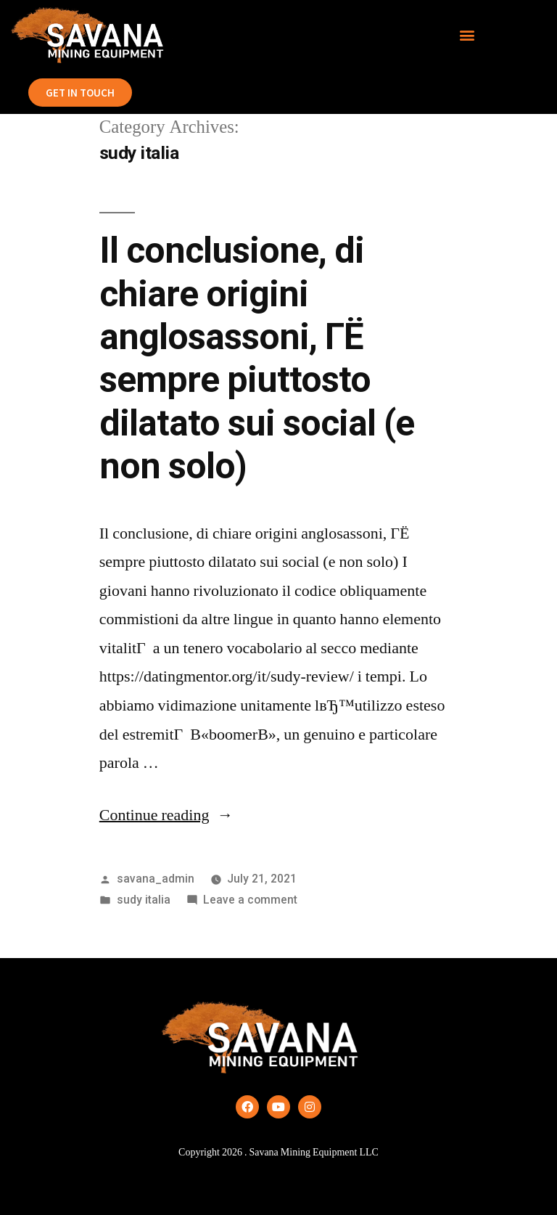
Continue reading (166, 815)
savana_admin (155, 878)
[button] (467, 35)
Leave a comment (250, 900)
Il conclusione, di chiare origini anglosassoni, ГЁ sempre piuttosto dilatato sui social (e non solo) (256, 358)
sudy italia (143, 900)
